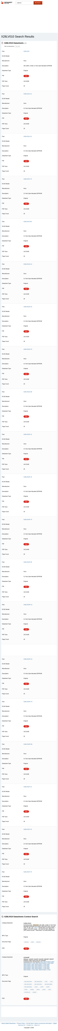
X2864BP (32, 989)
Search (37, 2)
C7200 (33, 963)
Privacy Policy (21, 1023)
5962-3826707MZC (41, 970)
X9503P (38, 989)
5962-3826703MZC (37, 967)
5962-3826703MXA (36, 966)
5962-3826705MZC (37, 968)
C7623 (33, 970)
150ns (36, 927)
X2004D (43, 989)
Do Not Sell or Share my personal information (39, 1023)
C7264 (48, 963)
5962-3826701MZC (37, 964)
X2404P (41, 986)
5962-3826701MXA (45, 962)
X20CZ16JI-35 (27, 992)
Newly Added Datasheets (9, 1023)
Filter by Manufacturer (9, 46)
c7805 (49, 989)
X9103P (25, 989)
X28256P (34, 992)
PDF (26, 76)
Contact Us (30, 1025)
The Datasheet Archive (6, 3)
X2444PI (47, 986)
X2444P (36, 986)
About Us (37, 1025)
